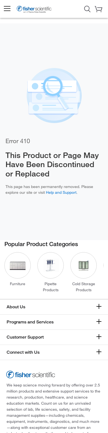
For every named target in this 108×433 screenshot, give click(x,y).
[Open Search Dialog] (87, 8)
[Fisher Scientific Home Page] (34, 10)
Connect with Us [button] (23, 352)
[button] (7, 8)
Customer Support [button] (25, 337)
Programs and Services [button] (30, 322)
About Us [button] (16, 306)
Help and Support (61, 192)
